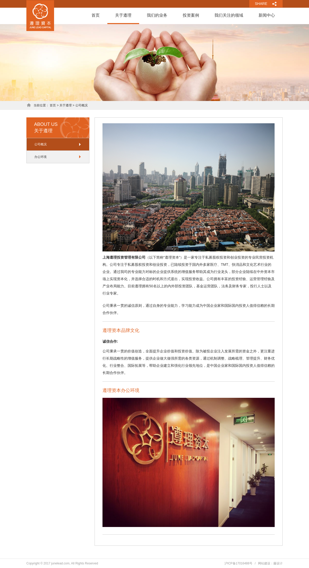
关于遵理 (123, 15)
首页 (95, 15)
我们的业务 (157, 15)
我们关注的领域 (228, 15)
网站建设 (264, 563)
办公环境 (40, 157)
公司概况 (40, 144)
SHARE (261, 4)
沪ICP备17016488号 (238, 563)
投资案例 (191, 15)
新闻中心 (267, 15)
